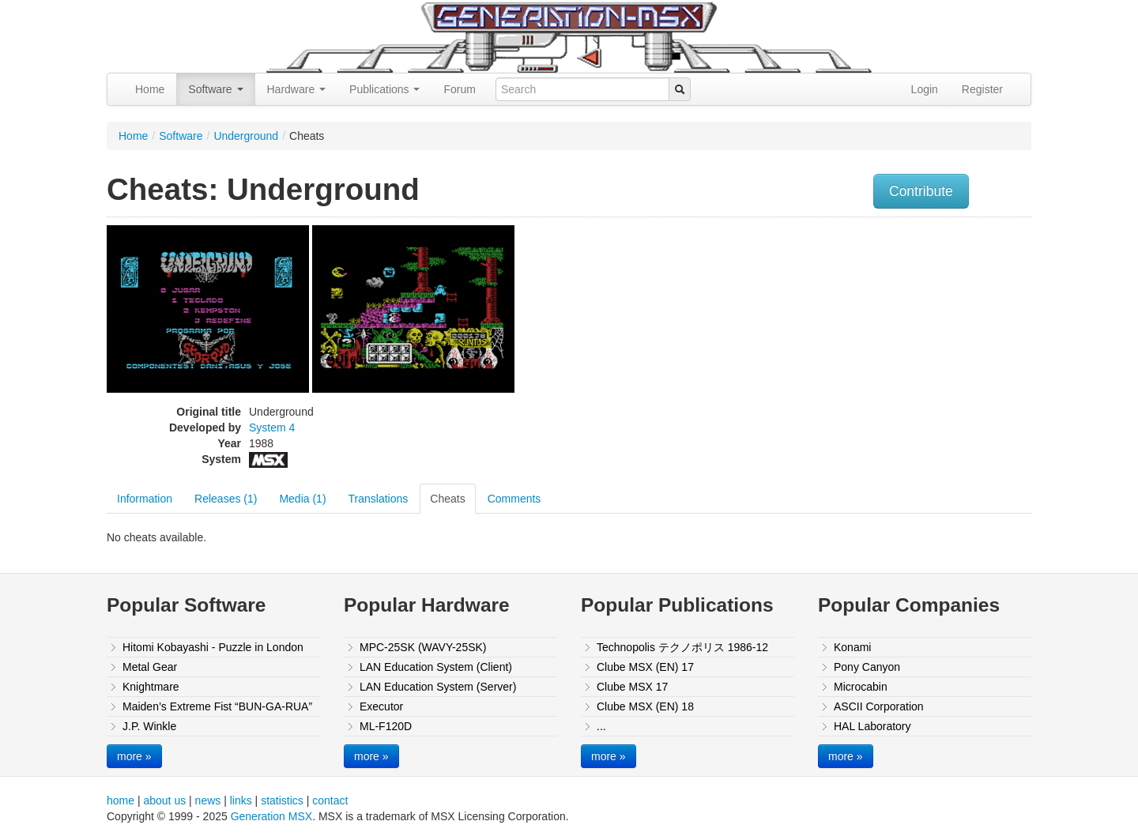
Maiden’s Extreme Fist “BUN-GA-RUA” (217, 706)
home (120, 800)
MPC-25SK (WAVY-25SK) (423, 647)
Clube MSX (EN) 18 (645, 706)
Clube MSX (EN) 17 (645, 667)
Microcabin (860, 686)
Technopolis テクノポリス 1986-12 (682, 647)
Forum (459, 89)
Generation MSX (272, 816)
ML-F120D (386, 726)
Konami (852, 647)
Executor (381, 706)
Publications (384, 89)
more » (134, 756)
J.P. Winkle (149, 726)
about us (164, 800)
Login (924, 89)
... (601, 726)
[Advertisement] (871, 335)
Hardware (296, 89)
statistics (282, 800)
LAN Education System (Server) (438, 686)
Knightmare (150, 686)
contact (330, 800)
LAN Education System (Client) (436, 667)
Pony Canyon (867, 667)
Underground (245, 136)
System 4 (272, 427)
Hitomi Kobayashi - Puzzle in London (212, 647)
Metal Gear (149, 667)
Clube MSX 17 (632, 686)
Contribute (921, 191)
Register (982, 89)
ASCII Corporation (879, 706)
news (208, 800)
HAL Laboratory (872, 726)
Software (215, 89)
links (241, 800)
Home (149, 89)
